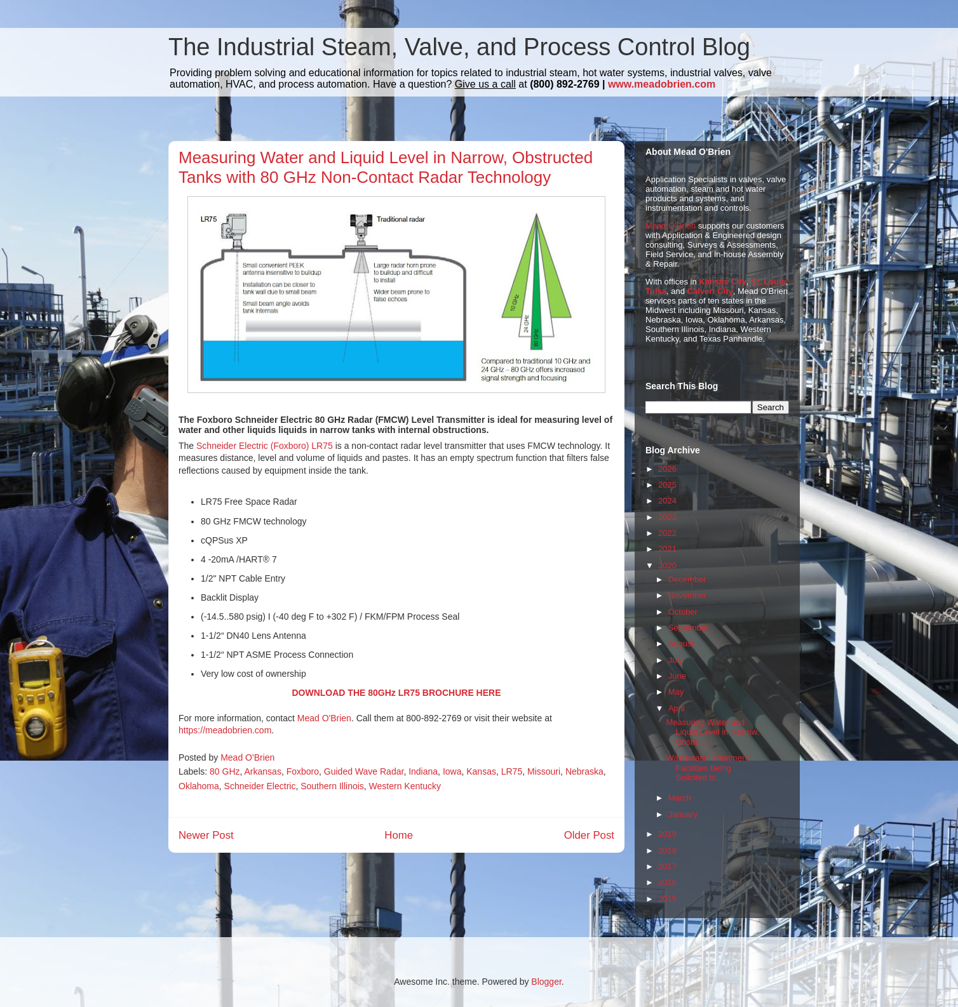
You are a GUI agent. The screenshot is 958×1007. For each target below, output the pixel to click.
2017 (667, 866)
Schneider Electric (260, 786)
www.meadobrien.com (661, 84)
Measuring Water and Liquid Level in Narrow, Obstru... (712, 732)
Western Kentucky (405, 786)
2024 (667, 500)
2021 (667, 549)
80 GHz (225, 771)
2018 (667, 850)
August (681, 643)
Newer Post (206, 835)
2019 (667, 834)
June (677, 676)
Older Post (589, 835)
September (688, 627)
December (687, 579)
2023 (667, 517)
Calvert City (710, 291)
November (687, 595)
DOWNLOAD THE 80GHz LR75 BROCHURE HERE (396, 693)
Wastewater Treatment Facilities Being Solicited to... (707, 767)
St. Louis (768, 281)
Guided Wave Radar (364, 771)
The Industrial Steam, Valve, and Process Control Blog (459, 47)
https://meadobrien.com (225, 730)
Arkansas (263, 771)
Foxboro (303, 771)
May (676, 692)
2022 (667, 533)
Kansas (481, 771)
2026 (667, 469)
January (683, 814)
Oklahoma (199, 786)
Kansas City (722, 281)
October (683, 612)
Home (398, 835)
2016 (667, 882)
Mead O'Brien (324, 718)
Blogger (546, 982)
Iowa (452, 771)
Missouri (543, 771)
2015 (667, 899)
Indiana (423, 771)
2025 (667, 485)
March (679, 798)
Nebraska (584, 771)
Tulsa (655, 291)
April (676, 708)
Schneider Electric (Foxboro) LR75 (264, 446)
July (675, 660)
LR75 (511, 771)
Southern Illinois (332, 786)
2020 (667, 565)
